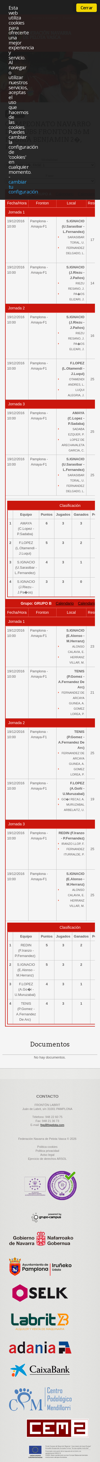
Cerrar (87, 8)
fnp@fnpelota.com (52, 1124)
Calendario (65, 603)
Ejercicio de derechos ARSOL (47, 1158)
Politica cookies (47, 1146)
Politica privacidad (47, 1150)
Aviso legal (47, 1154)
